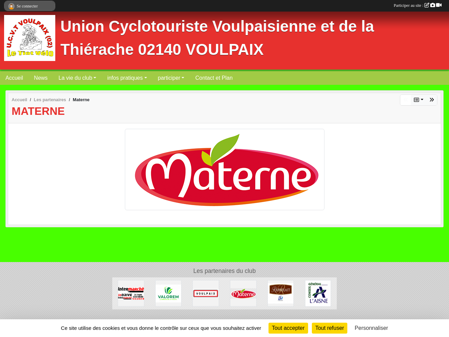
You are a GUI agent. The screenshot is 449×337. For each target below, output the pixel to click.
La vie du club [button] (75, 78)
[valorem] (168, 293)
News (41, 78)
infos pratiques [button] (125, 78)
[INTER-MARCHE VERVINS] (131, 293)
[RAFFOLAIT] (280, 293)
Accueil (14, 78)
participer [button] (169, 78)
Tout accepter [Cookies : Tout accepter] (288, 328)
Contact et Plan (213, 78)
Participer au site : (417, 5)
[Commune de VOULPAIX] (205, 293)
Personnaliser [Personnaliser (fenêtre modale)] (371, 328)
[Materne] (243, 293)
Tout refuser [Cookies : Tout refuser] (329, 328)
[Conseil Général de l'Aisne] (318, 293)
